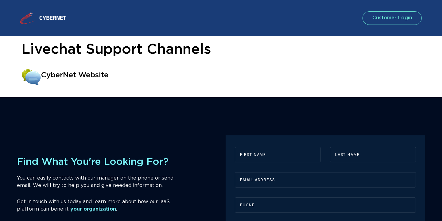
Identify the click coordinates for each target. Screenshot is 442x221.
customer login (391, 18)
